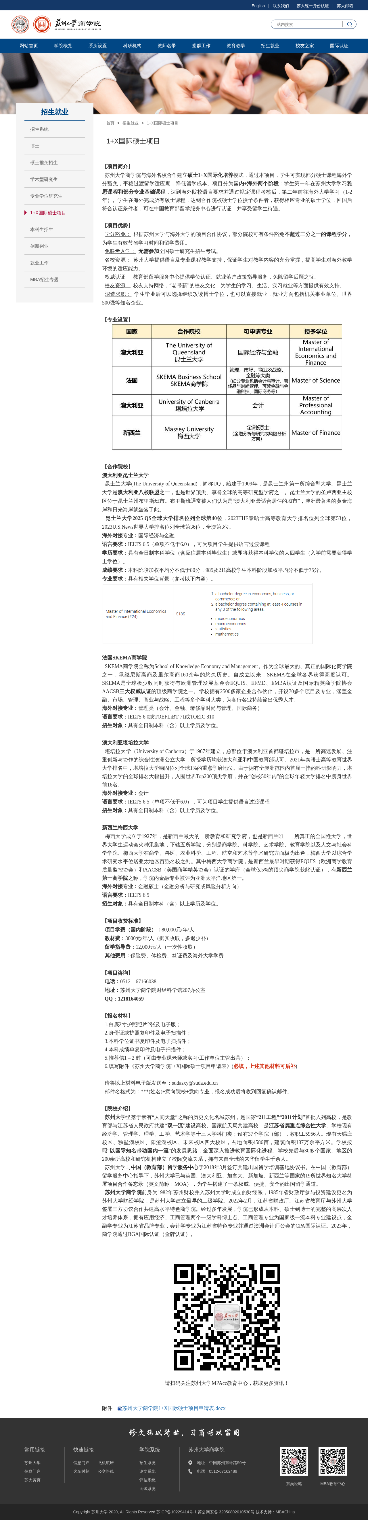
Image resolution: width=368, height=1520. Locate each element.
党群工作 (201, 45)
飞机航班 (106, 1462)
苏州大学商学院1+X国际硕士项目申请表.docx (174, 1408)
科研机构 (132, 45)
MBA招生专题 (44, 279)
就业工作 (39, 262)
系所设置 (98, 45)
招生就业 (270, 45)
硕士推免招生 (44, 162)
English (258, 5)
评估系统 (147, 1480)
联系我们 (281, 5)
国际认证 (339, 45)
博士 (34, 145)
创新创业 (39, 246)
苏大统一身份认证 (313, 5)
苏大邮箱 (345, 5)
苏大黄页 (32, 1480)
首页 (110, 123)
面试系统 (147, 1488)
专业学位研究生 (46, 196)
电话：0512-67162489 (217, 1471)
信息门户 (32, 1471)
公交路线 (106, 1471)
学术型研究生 (44, 179)
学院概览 (63, 45)
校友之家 (305, 45)
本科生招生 (41, 229)
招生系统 (39, 129)
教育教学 (236, 45)
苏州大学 (32, 1462)
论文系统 (147, 1471)
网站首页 (29, 45)
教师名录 (167, 45)
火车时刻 (81, 1471)
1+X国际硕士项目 (48, 212)
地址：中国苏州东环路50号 (221, 1462)
